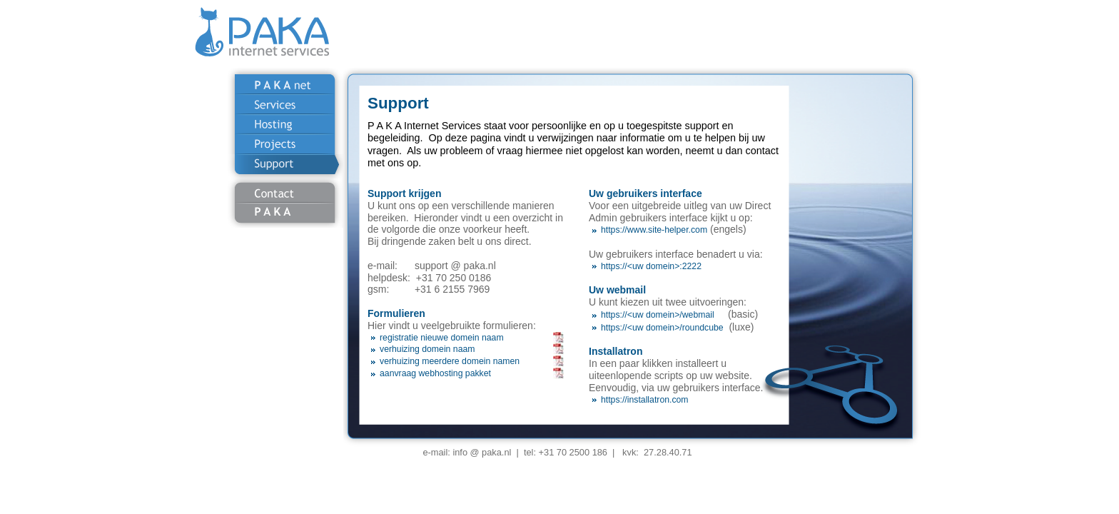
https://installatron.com (645, 400)
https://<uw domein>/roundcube (662, 328)
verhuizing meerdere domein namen (450, 361)
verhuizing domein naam (427, 349)
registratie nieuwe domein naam (442, 338)
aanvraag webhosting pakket (435, 373)
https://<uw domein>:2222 (651, 266)
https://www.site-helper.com (654, 230)
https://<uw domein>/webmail (657, 315)
